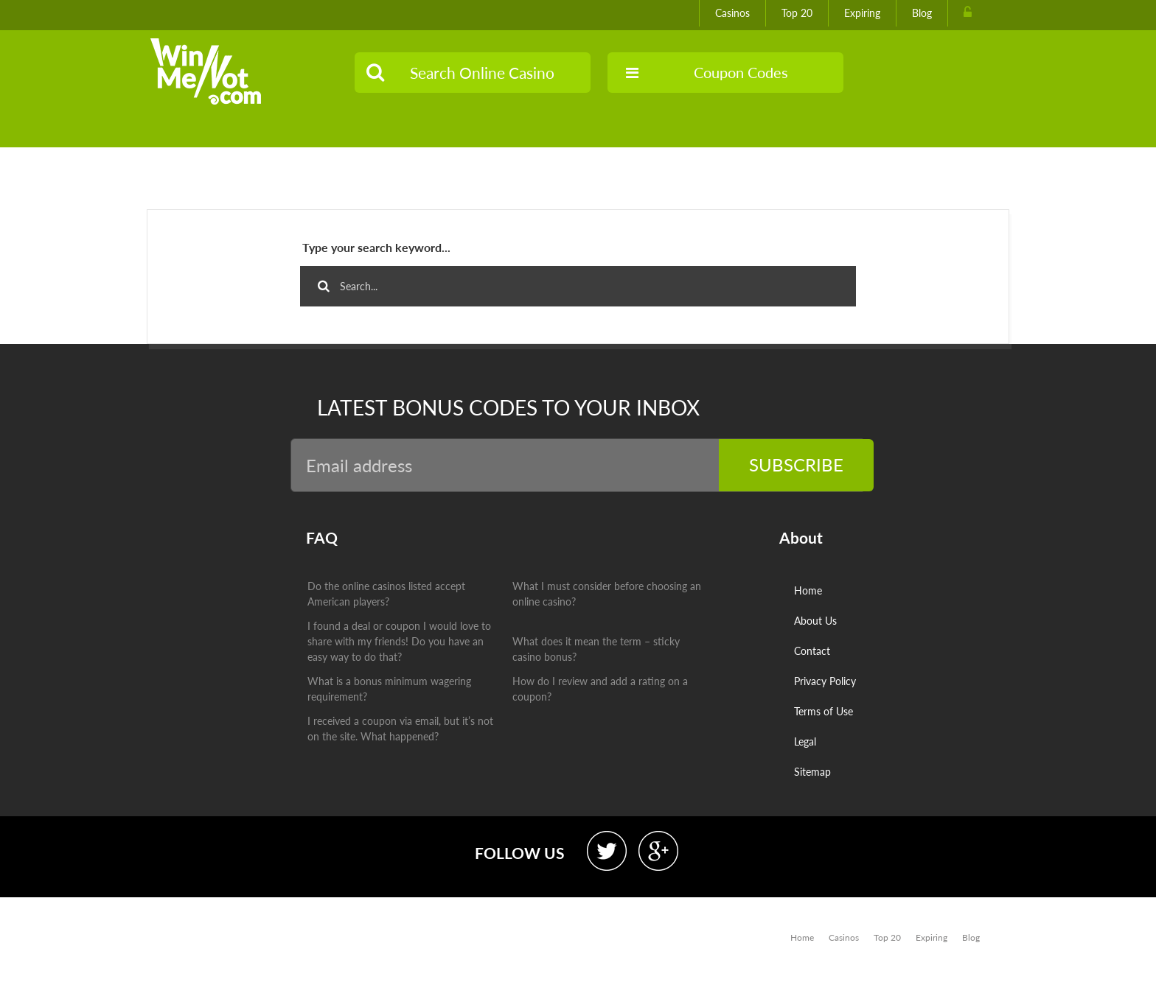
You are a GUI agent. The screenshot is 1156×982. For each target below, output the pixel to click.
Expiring (862, 13)
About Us (815, 620)
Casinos (732, 13)
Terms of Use (823, 711)
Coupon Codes (707, 72)
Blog (922, 13)
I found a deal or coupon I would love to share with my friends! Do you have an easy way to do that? (399, 641)
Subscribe (796, 464)
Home (808, 590)
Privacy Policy (825, 681)
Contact (812, 651)
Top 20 (796, 13)
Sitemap (812, 771)
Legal (805, 741)
